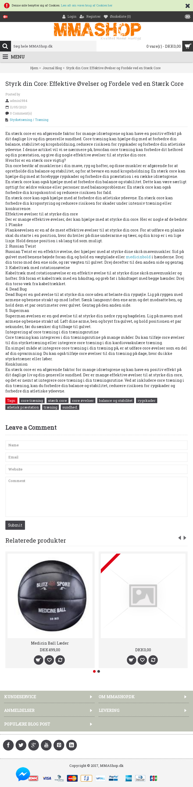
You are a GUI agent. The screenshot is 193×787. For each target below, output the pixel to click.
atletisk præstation (23, 407)
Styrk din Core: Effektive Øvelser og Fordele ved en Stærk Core (113, 68)
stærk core (57, 400)
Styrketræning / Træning (29, 119)
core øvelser (83, 400)
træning (50, 407)
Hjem (34, 68)
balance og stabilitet (116, 400)
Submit (15, 525)
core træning (32, 400)
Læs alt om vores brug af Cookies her (86, 5)
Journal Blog (52, 68)
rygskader (147, 400)
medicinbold (138, 256)
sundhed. (70, 407)
